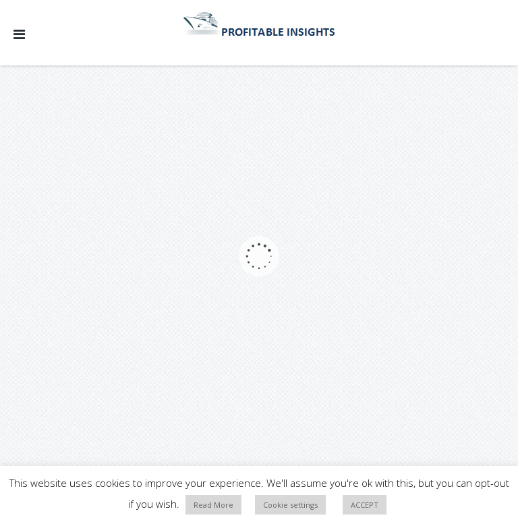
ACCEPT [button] (364, 505)
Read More (213, 505)
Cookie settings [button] (290, 505)
